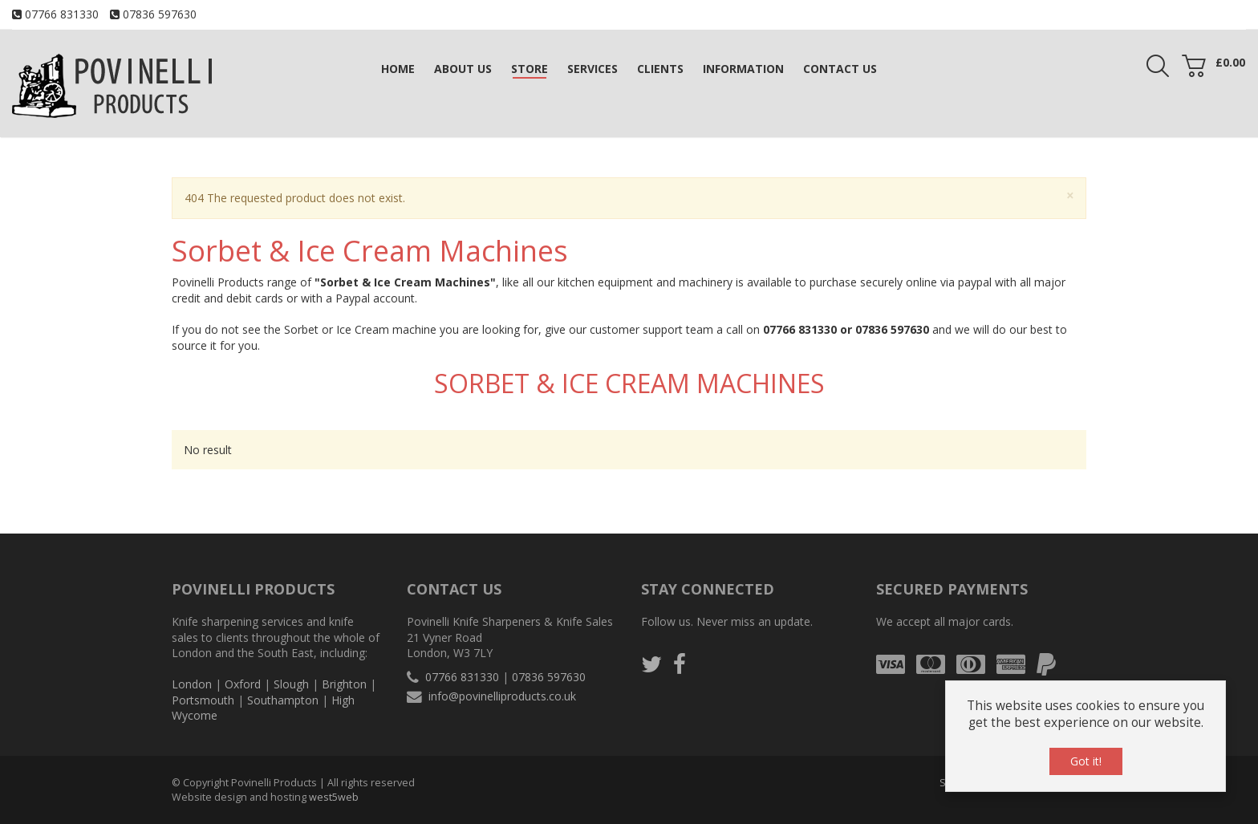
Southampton (283, 700)
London (192, 684)
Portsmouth (203, 700)
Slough (291, 684)
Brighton (344, 684)
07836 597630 (160, 14)
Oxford (243, 684)
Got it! (1086, 761)
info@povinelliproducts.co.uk (502, 696)
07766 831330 (62, 14)
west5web (334, 797)
